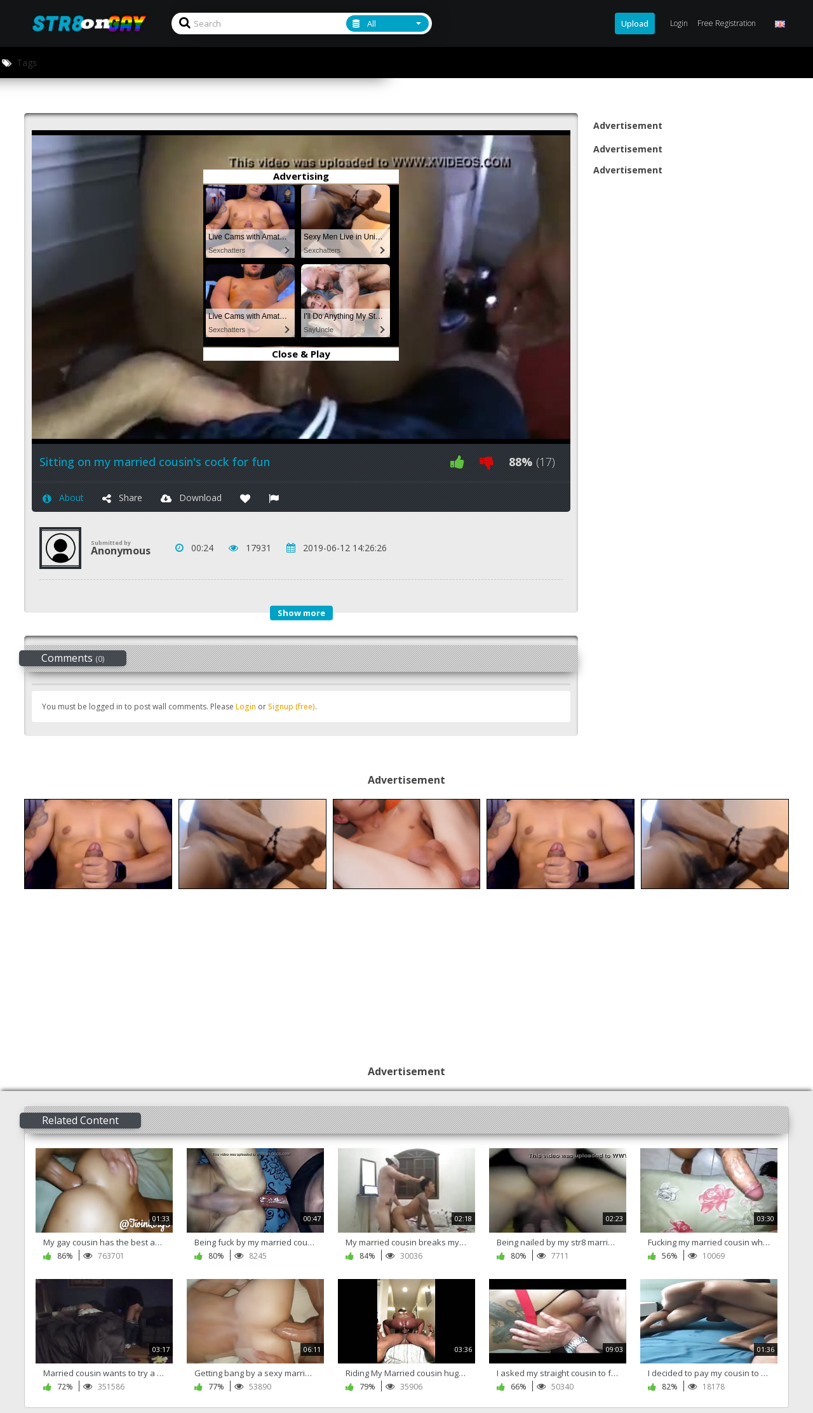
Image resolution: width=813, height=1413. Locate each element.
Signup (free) (291, 706)
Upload (634, 23)
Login (246, 706)
